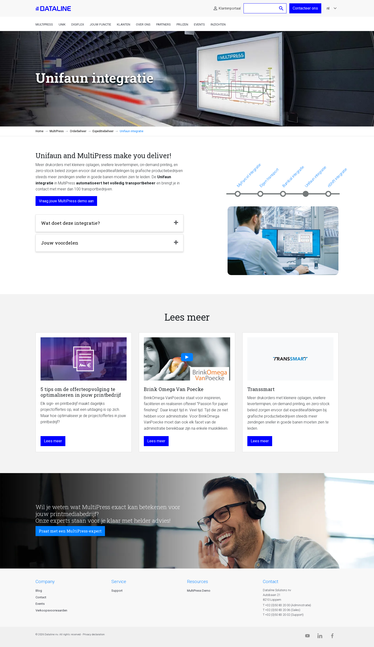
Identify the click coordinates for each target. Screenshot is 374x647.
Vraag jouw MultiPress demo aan (66, 201)
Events (199, 24)
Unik (62, 24)
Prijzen (182, 24)
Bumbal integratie (293, 176)
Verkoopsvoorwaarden (51, 610)
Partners (163, 24)
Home (39, 131)
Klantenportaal (230, 8)
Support (117, 590)
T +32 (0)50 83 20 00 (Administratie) (287, 605)
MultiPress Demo (198, 590)
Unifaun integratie (315, 176)
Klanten (123, 24)
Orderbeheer (78, 131)
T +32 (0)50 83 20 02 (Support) (283, 614)
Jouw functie (100, 24)
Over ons (143, 24)
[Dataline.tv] (307, 636)
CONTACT (270, 581)
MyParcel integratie (249, 175)
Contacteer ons (305, 8)
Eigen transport (269, 177)
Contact (41, 597)
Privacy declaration (94, 634)
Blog (39, 590)
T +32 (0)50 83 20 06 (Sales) (281, 610)
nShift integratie (337, 177)
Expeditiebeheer (103, 131)
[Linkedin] (320, 636)
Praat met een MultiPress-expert (70, 530)
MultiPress (44, 24)
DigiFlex (77, 24)
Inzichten (218, 24)
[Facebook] (332, 636)
